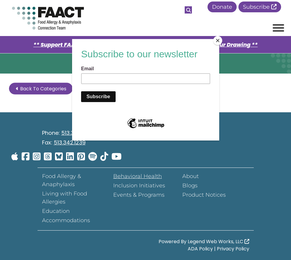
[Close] (217, 40)
